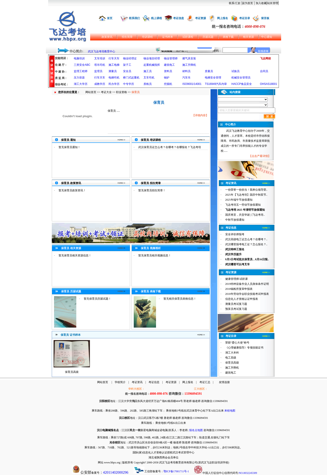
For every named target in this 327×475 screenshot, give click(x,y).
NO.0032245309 (248, 473)
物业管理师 (171, 58)
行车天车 (114, 58)
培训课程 (147, 36)
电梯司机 (114, 77)
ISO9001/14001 (191, 84)
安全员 (127, 71)
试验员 (235, 71)
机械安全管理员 (240, 77)
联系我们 (134, 18)
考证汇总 (204, 382)
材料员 (186, 71)
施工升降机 (189, 64)
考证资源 (200, 18)
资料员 (168, 71)
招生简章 (127, 36)
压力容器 (79, 77)
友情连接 (224, 382)
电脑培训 (79, 58)
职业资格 (121, 92)
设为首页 (247, 3)
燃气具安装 (189, 58)
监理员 (98, 71)
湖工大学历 (80, 84)
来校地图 (229, 410)
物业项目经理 (152, 58)
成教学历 (99, 84)
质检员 (148, 84)
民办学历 (114, 84)
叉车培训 (99, 58)
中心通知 (266, 36)
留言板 (265, 18)
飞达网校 (265, 58)
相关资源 (248, 36)
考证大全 (106, 92)
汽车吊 (186, 77)
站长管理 (272, 3)
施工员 (148, 71)
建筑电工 (169, 64)
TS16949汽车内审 (216, 84)
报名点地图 (196, 430)
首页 (109, 18)
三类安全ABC (82, 64)
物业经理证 (130, 58)
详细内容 (200, 115)
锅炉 (166, 77)
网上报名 (222, 18)
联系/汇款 (234, 3)
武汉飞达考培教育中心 (101, 51)
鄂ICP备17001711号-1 (176, 471)
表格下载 (228, 36)
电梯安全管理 (213, 77)
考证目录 (244, 18)
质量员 (209, 71)
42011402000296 (115, 472)
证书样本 (167, 36)
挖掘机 (168, 84)
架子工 (127, 64)
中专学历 (128, 84)
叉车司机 (149, 77)
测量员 (113, 71)
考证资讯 (137, 382)
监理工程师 (80, 71)
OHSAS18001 (268, 84)
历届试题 (208, 36)
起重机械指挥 (152, 64)
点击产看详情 (260, 156)
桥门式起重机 (131, 77)
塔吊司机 (99, 64)
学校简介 (120, 382)
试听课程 (187, 36)
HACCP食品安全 (241, 84)
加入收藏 (261, 3)
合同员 (264, 71)
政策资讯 (107, 36)
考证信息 (178, 18)
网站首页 (90, 92)
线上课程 (156, 18)
